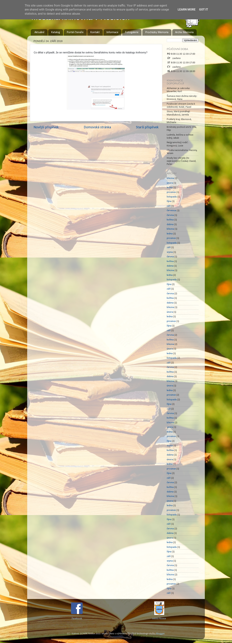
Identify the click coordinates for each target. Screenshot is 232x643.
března (170, 178)
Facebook (77, 618)
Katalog (55, 32)
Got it (203, 9)
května (170, 219)
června (170, 215)
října (169, 201)
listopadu (172, 196)
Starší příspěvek (147, 127)
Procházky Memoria (156, 32)
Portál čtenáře (75, 32)
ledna (170, 187)
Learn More (186, 9)
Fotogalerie (131, 32)
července (171, 210)
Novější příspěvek (46, 127)
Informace (112, 32)
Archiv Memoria (184, 32)
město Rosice (159, 618)
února (170, 183)
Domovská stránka (97, 127)
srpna (170, 252)
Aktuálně (39, 32)
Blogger (160, 633)
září (169, 206)
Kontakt (95, 32)
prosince (171, 192)
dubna (170, 224)
